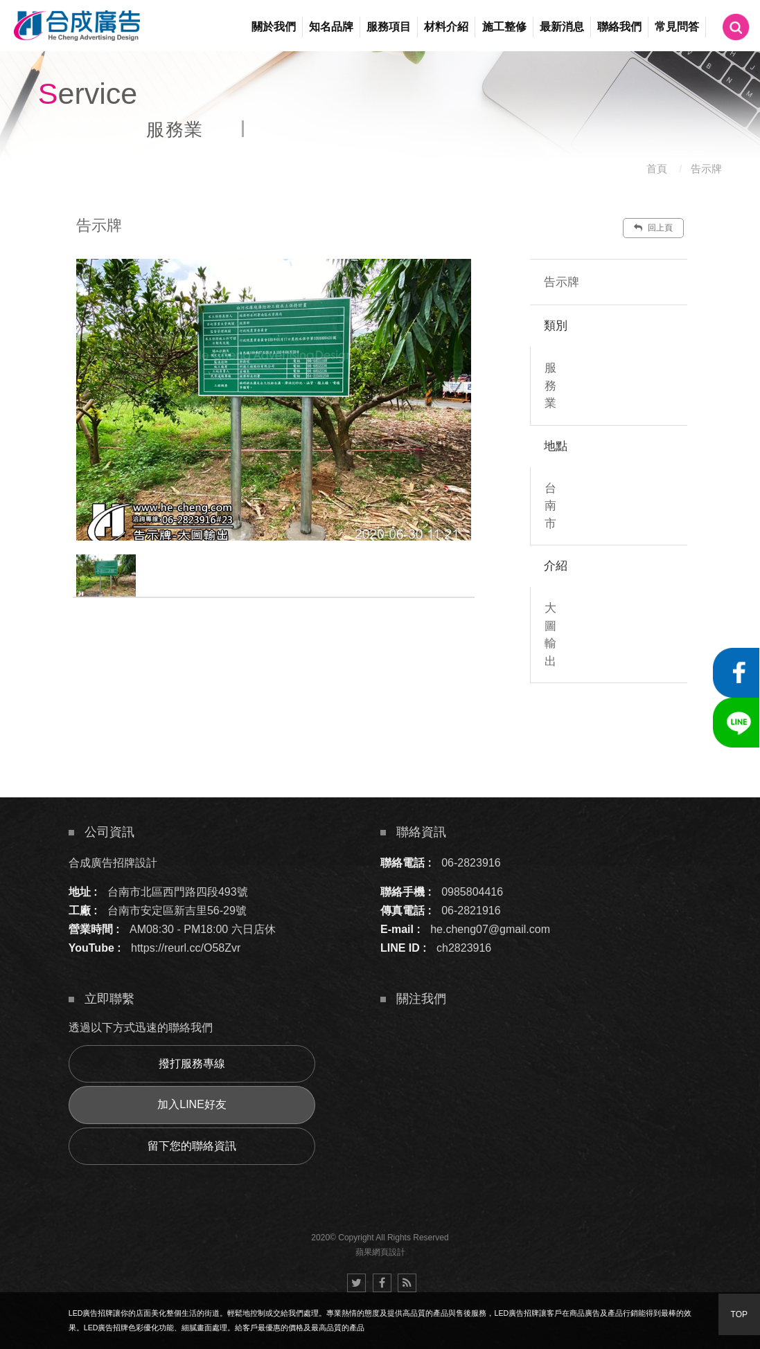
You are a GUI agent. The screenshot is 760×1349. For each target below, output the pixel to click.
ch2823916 (463, 948)
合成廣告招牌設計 (113, 863)
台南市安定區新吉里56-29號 (177, 910)
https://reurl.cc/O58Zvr (185, 948)
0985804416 (472, 892)
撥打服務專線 (192, 1063)
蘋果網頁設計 (380, 1252)
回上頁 (653, 228)
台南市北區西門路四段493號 (177, 892)
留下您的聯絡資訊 (192, 1146)
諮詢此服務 (626, 724)
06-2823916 (470, 863)
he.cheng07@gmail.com (490, 929)
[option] (273, 400)
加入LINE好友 (192, 1104)
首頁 (656, 168)
